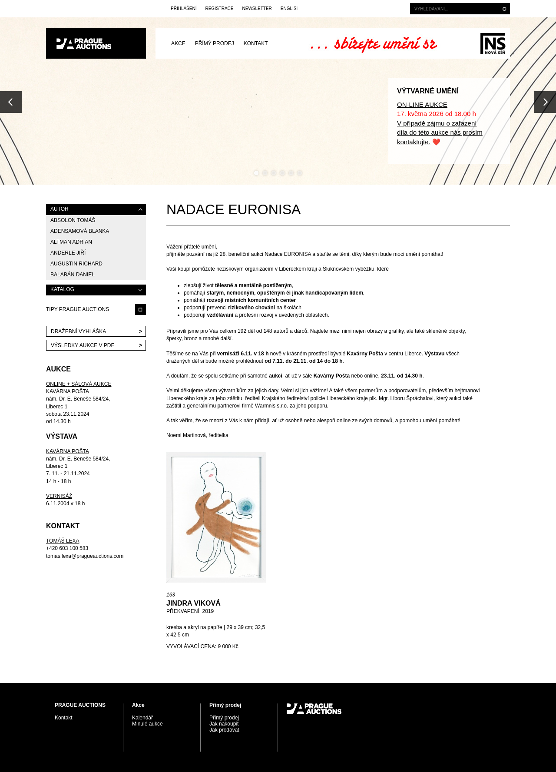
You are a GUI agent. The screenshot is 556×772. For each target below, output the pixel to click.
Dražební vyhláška (78, 331)
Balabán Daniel (72, 275)
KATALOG (62, 289)
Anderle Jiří (68, 253)
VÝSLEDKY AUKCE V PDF (82, 345)
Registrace (219, 8)
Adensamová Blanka (79, 231)
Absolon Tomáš (73, 220)
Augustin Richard (76, 264)
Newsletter (256, 8)
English (290, 8)
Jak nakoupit (223, 724)
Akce (178, 43)
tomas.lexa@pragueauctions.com (84, 556)
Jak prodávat (224, 730)
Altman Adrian (71, 242)
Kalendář (142, 718)
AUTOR (59, 209)
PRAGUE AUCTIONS (96, 43)
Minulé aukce (147, 724)
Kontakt (256, 43)
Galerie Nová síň (493, 43)
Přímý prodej (214, 43)
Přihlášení (183, 8)
